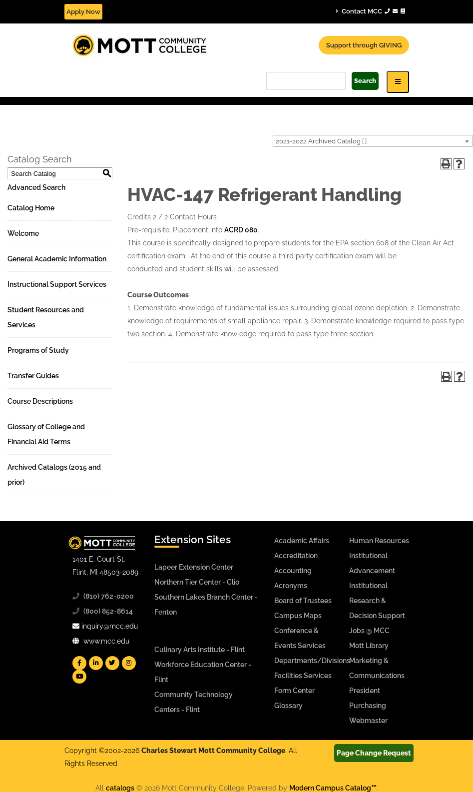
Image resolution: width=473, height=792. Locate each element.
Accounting (293, 571)
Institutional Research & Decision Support (377, 601)
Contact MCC (370, 10)
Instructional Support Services (56, 284)
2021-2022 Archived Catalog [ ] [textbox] (321, 141)
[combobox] (373, 141)
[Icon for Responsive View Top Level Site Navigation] (398, 81)
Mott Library (369, 646)
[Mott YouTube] (79, 677)
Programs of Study (38, 350)
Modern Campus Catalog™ (333, 788)
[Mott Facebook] (79, 663)
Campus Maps (298, 616)
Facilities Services (303, 676)
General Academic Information (56, 259)
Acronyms (290, 586)
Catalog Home (30, 208)
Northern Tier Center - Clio (196, 582)
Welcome (23, 233)
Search (365, 80)
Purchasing (367, 706)
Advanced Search (36, 187)
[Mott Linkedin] (96, 663)
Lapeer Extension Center (193, 567)
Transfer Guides (33, 376)
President (364, 691)
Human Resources (379, 541)
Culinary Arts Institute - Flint (199, 650)
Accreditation (296, 556)
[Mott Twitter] (112, 663)
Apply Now (83, 11)
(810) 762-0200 (108, 596)
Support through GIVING (364, 45)
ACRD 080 (241, 230)
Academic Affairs (301, 541)
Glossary (288, 706)
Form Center (294, 691)
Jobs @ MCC (369, 631)
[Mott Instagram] (129, 663)
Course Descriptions (40, 401)
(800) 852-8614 (108, 611)
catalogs (120, 788)
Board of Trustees (303, 601)
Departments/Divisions (312, 661)
